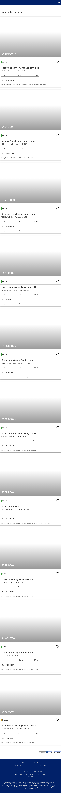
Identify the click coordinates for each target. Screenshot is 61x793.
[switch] (57, 60)
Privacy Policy (36, 771)
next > (58, 752)
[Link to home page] (2, 2)
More (58, 3)
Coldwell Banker (26, 762)
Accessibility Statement (24, 774)
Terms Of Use (24, 771)
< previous (42, 752)
